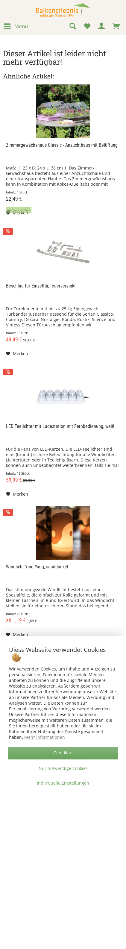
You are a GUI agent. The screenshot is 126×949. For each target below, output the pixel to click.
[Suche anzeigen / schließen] (72, 26)
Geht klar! (63, 753)
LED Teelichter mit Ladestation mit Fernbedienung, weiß (60, 426)
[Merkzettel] (87, 26)
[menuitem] (15, 26)
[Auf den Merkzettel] (17, 213)
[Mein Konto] (102, 26)
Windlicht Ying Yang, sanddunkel (37, 567)
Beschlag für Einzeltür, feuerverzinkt (41, 286)
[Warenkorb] (116, 26)
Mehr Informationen (44, 737)
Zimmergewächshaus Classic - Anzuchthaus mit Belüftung (62, 145)
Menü (16, 26)
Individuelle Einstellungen (63, 783)
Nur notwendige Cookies (63, 768)
